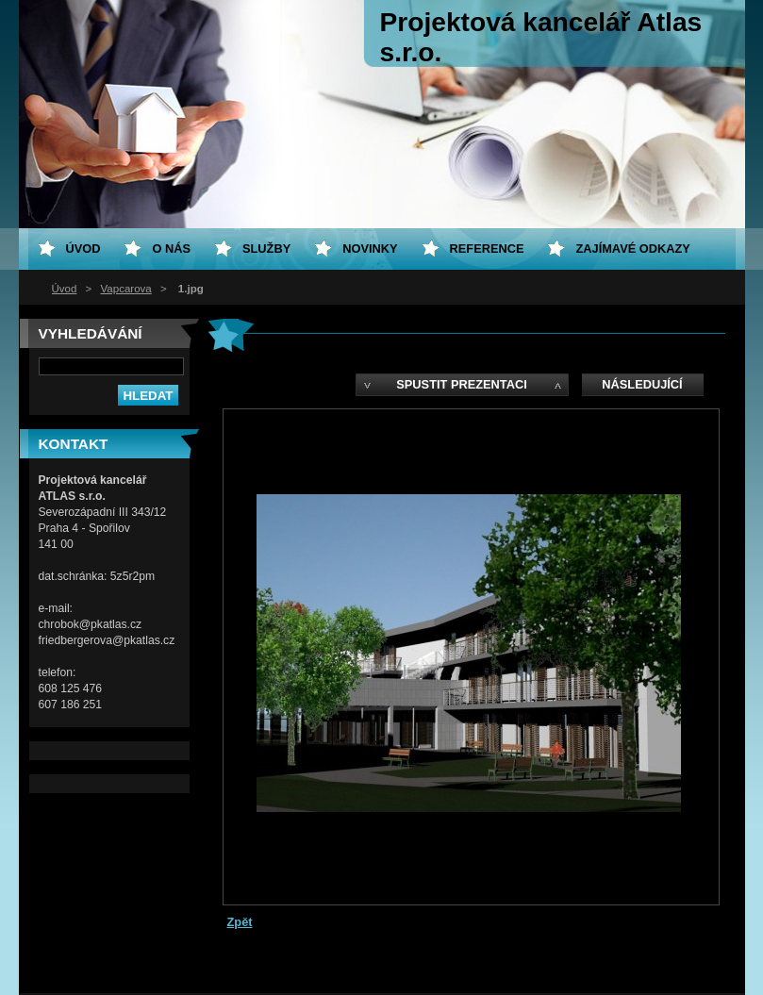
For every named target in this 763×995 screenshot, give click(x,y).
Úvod (64, 288)
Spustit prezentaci (461, 384)
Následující (642, 384)
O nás (171, 248)
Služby (266, 248)
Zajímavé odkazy (632, 248)
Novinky (369, 248)
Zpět (240, 922)
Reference (487, 248)
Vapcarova (126, 288)
